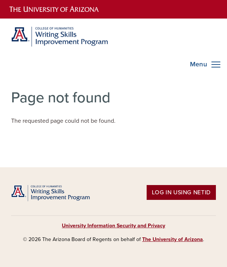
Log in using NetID (181, 192)
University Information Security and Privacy (113, 225)
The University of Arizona (172, 239)
